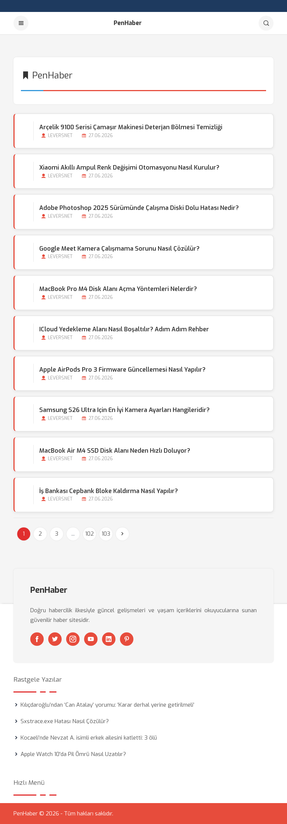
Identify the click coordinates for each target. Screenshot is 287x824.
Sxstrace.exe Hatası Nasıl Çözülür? (65, 721)
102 (89, 534)
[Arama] (266, 23)
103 (106, 534)
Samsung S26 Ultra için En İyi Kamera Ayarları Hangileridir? (124, 410)
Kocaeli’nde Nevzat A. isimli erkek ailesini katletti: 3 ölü (89, 737)
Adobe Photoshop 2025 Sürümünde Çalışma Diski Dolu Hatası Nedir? (139, 208)
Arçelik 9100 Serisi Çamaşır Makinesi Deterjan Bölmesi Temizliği (130, 127)
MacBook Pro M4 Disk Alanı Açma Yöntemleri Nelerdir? (118, 289)
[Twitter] (55, 639)
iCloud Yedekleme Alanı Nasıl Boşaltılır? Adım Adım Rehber (124, 329)
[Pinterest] (126, 639)
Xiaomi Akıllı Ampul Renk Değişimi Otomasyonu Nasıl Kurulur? (129, 167)
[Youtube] (91, 639)
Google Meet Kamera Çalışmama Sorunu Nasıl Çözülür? (119, 249)
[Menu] (20, 23)
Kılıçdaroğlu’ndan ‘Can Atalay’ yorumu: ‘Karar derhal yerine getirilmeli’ (107, 705)
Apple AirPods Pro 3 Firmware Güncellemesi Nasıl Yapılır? (122, 370)
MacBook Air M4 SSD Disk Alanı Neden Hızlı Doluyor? (114, 451)
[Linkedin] (108, 639)
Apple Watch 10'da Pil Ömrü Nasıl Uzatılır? (73, 754)
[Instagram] (73, 639)
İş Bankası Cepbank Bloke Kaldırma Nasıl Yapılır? (108, 491)
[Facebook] (37, 639)
